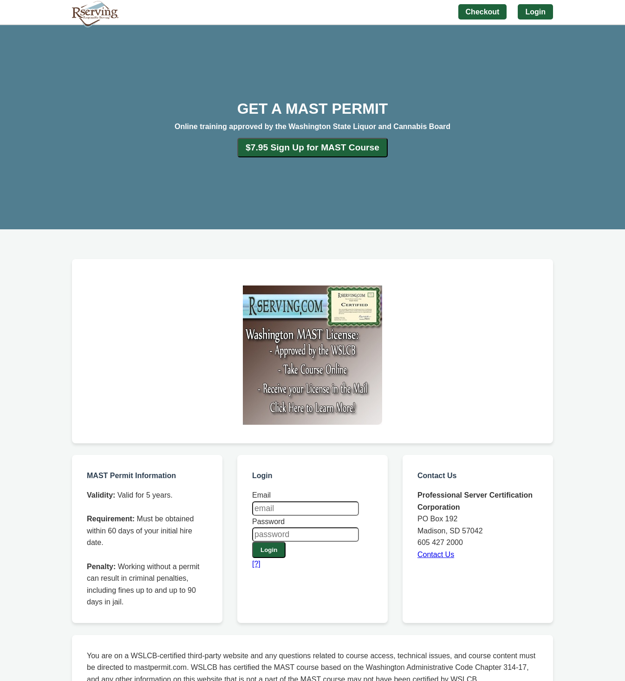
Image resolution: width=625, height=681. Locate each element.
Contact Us (435, 554)
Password (268, 521)
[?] (256, 564)
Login (268, 549)
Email (261, 495)
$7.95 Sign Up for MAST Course (312, 147)
